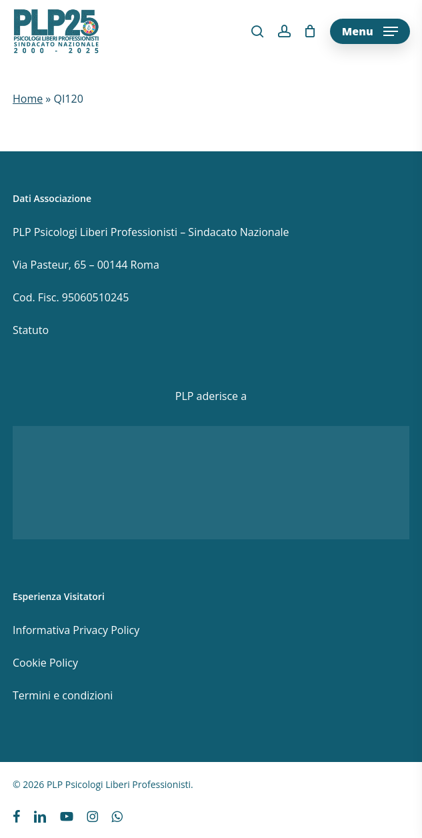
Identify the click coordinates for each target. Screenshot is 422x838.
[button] (370, 31)
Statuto (31, 330)
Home (28, 98)
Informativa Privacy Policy (76, 630)
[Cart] (310, 31)
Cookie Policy (45, 662)
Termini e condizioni (63, 695)
